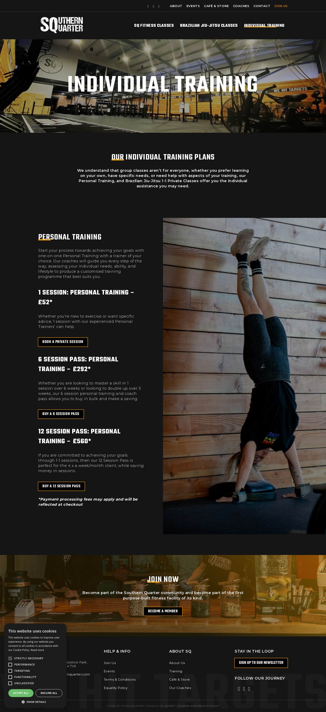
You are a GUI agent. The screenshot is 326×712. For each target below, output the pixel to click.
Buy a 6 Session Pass (60, 414)
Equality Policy (116, 688)
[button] (35, 702)
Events (193, 6)
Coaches (241, 6)
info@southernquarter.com (67, 674)
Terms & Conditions (120, 679)
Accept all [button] (21, 693)
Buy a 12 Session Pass (61, 486)
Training (175, 671)
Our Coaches (180, 688)
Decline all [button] (49, 693)
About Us (177, 663)
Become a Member (163, 611)
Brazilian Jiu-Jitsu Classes (209, 25)
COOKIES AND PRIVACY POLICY (198, 705)
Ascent (169, 705)
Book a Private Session (62, 342)
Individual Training (264, 25)
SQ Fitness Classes (154, 25)
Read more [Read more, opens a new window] (37, 650)
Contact (261, 6)
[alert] (35, 666)
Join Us (281, 6)
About (176, 6)
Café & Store (216, 6)
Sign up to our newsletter (261, 663)
